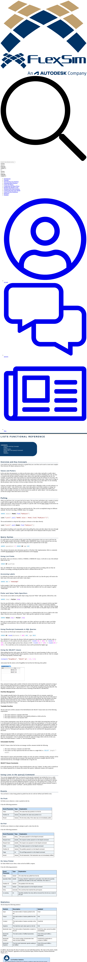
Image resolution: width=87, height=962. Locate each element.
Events (5, 451)
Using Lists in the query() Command (13, 450)
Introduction (7, 178)
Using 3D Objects (8, 184)
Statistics (6, 453)
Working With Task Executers (12, 189)
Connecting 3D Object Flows (11, 186)
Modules (6, 195)
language (3, 166)
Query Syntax (7, 449)
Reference (6, 193)
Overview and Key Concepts (11, 446)
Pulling (5, 447)
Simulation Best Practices (10, 183)
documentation (10, 551)
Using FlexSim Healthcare (11, 192)
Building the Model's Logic (11, 187)
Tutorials (6, 180)
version (3, 163)
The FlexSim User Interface (11, 181)
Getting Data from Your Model (12, 190)
